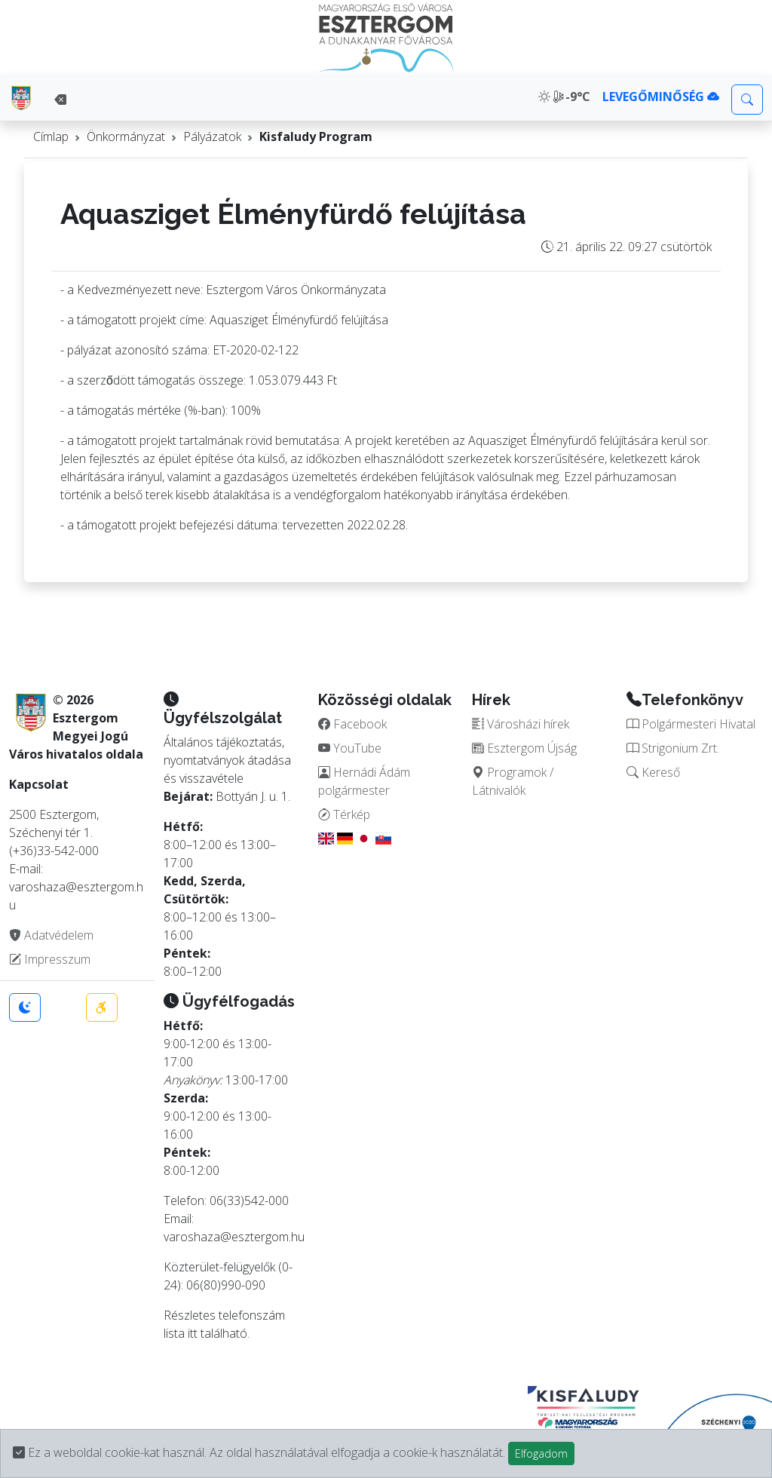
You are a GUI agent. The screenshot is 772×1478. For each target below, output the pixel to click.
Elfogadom (541, 1453)
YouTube (349, 748)
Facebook (352, 724)
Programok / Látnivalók (512, 781)
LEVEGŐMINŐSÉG (660, 96)
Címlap (51, 136)
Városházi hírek (520, 724)
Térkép (344, 814)
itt (193, 1333)
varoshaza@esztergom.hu (234, 1236)
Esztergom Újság (524, 748)
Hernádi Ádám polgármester (364, 781)
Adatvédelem (51, 935)
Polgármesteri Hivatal (690, 724)
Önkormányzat (126, 136)
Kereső (653, 772)
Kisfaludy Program (315, 136)
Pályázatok (212, 136)
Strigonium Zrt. (672, 748)
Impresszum (49, 959)
